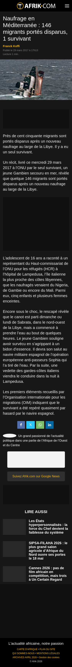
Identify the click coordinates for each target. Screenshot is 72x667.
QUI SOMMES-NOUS (23, 653)
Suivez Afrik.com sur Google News (36, 476)
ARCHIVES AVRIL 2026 (24, 657)
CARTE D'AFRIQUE (27, 649)
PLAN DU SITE (47, 649)
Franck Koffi (11, 46)
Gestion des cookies (49, 657)
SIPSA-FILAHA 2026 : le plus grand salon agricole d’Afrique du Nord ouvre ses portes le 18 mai (48, 550)
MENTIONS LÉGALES (48, 653)
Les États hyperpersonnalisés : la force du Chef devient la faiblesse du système (48, 526)
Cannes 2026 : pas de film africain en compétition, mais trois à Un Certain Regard (48, 573)
